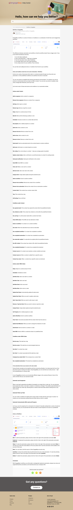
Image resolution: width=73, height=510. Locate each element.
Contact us (36, 487)
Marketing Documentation (20, 27)
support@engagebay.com (52, 501)
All (13, 27)
